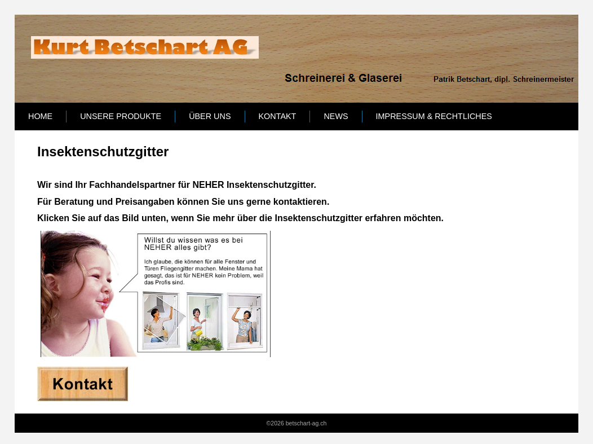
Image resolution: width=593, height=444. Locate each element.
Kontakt (277, 116)
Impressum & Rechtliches (434, 116)
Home (40, 116)
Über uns (210, 116)
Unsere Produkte (120, 116)
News (336, 116)
